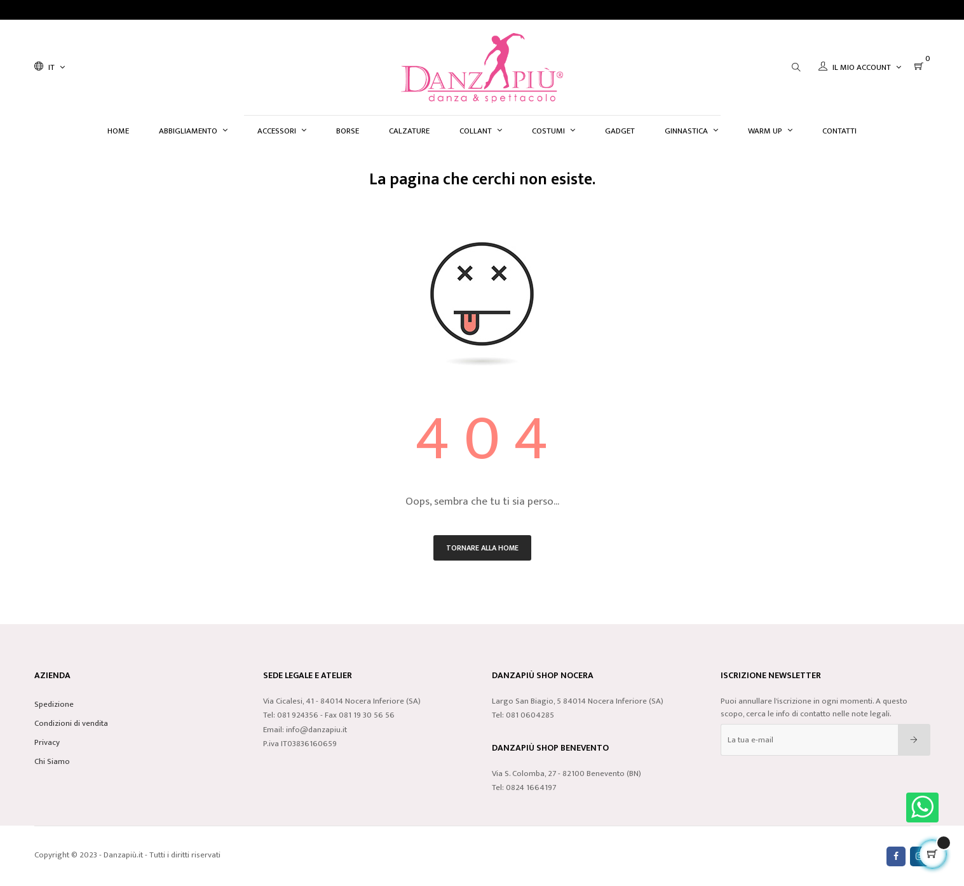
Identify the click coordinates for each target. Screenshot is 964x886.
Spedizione (54, 704)
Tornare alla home (482, 548)
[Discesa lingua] (49, 67)
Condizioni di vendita (71, 723)
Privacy (47, 742)
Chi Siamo (52, 761)
